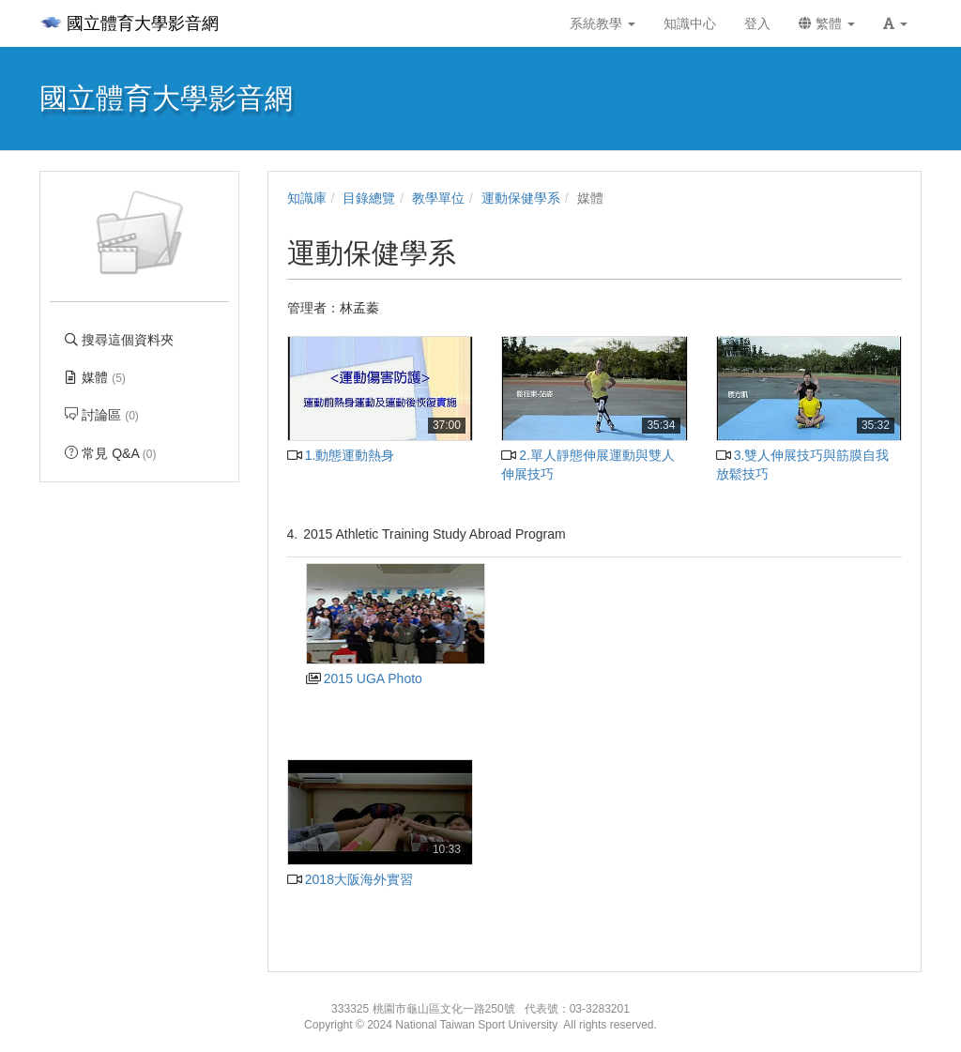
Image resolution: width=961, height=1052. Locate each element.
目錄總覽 (369, 198)
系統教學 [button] (602, 23)
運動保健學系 (520, 198)
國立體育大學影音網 (129, 23)
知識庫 (307, 198)
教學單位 (438, 198)
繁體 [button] (827, 23)
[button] (895, 23)
